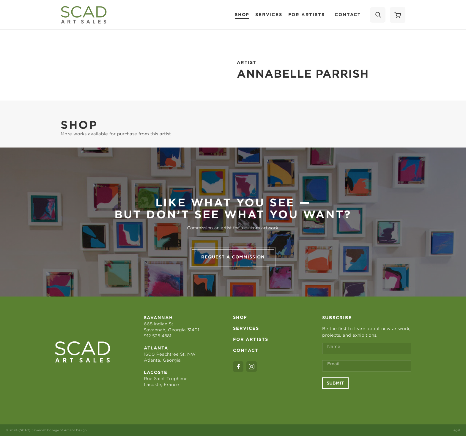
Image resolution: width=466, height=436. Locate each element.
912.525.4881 (157, 335)
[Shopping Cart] (397, 15)
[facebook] (238, 366)
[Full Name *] (366, 348)
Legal (456, 430)
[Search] (377, 15)
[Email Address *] (366, 365)
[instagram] (251, 366)
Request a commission (233, 257)
